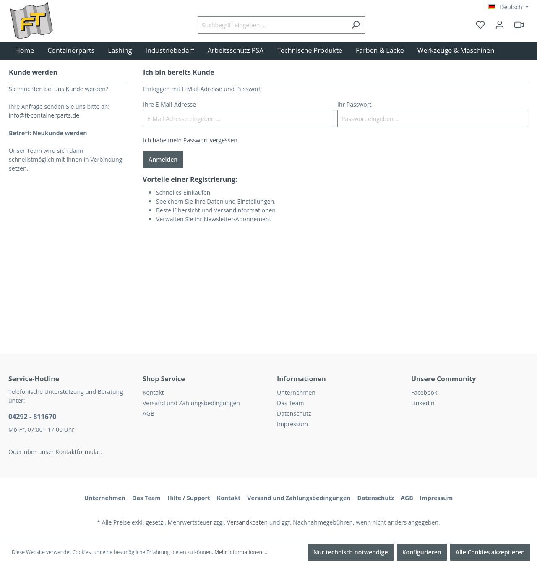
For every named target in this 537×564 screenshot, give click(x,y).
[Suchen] (355, 25)
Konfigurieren (421, 552)
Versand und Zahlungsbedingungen (191, 403)
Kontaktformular (78, 452)
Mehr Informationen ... (240, 552)
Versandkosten (247, 522)
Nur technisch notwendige (350, 552)
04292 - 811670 (32, 416)
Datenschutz (294, 413)
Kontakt (153, 392)
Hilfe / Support (188, 498)
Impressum (292, 424)
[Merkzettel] (480, 25)
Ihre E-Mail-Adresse (169, 104)
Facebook (424, 392)
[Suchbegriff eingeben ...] (272, 25)
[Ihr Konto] (499, 25)
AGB (148, 413)
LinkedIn (423, 403)
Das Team (290, 403)
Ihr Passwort (354, 104)
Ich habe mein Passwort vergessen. (191, 140)
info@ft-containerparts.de (44, 115)
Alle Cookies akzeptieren (490, 552)
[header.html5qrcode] (519, 25)
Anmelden (163, 159)
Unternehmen (296, 392)
